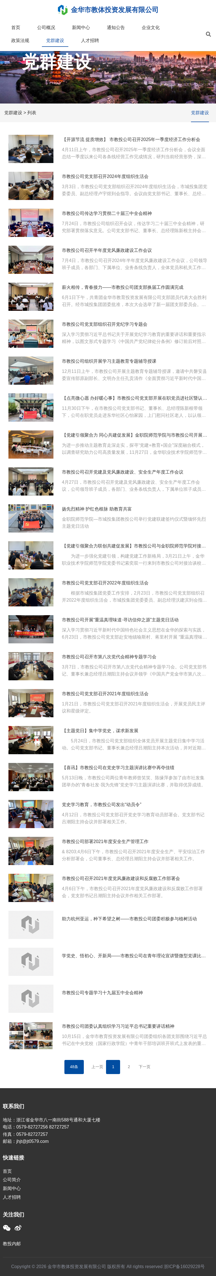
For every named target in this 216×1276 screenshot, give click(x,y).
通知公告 (116, 27)
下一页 (144, 1066)
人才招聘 (90, 40)
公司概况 (46, 27)
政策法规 (20, 40)
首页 (15, 27)
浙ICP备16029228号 (184, 1266)
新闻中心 (81, 27)
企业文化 (151, 27)
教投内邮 (12, 1243)
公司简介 (12, 1179)
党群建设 (55, 40)
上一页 (97, 1066)
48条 (74, 1066)
